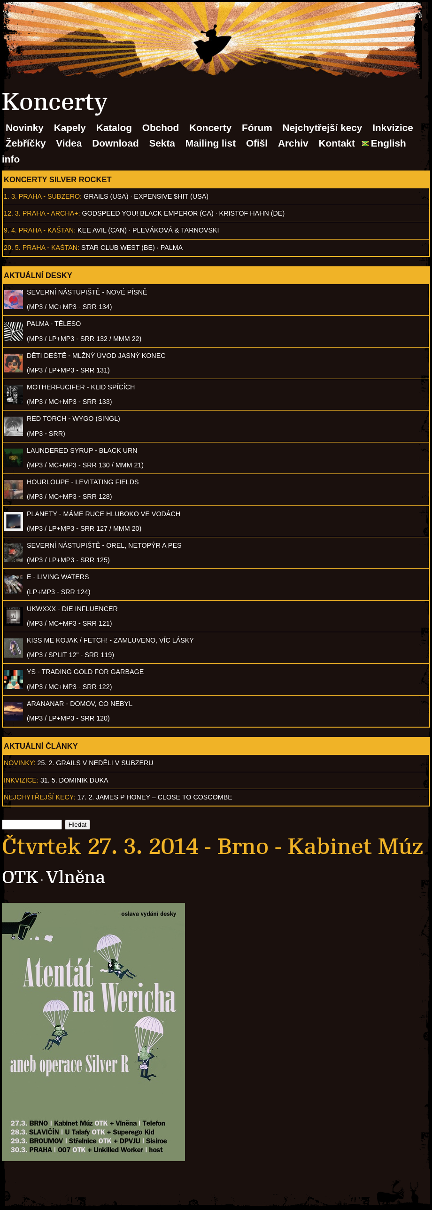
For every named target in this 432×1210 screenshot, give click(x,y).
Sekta (162, 143)
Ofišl (257, 143)
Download (115, 143)
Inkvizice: (21, 780)
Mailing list (210, 143)
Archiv (293, 143)
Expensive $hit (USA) (171, 196)
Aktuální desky (38, 275)
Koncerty (210, 127)
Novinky (25, 127)
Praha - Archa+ (50, 213)
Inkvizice (392, 127)
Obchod (160, 127)
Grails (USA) (106, 196)
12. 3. (12, 213)
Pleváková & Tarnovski (175, 230)
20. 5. (12, 247)
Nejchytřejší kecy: (40, 797)
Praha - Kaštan (46, 230)
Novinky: (20, 763)
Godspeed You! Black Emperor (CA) (148, 213)
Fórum (257, 127)
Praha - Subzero (49, 196)
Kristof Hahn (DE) (252, 213)
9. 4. (10, 230)
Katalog (114, 127)
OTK (20, 877)
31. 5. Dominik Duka (74, 780)
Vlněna (75, 877)
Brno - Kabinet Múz (320, 846)
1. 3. (10, 196)
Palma (172, 247)
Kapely (70, 127)
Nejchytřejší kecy (322, 127)
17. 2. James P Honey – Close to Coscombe (154, 797)
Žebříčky (26, 143)
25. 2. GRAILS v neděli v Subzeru (96, 763)
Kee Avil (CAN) (102, 230)
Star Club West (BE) (118, 247)
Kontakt (336, 143)
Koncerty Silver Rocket (58, 179)
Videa (69, 143)
